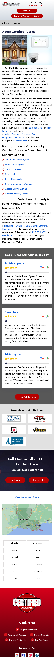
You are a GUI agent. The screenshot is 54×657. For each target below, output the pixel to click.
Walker (7, 134)
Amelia (14, 578)
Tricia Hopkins (13, 354)
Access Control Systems (16, 188)
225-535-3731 (36, 5)
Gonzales (15, 134)
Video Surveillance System (17, 159)
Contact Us (39, 480)
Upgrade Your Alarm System (27, 16)
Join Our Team (41, 640)
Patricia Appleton (14, 263)
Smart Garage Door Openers (18, 184)
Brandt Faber (12, 312)
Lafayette (43, 225)
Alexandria (38, 564)
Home (5, 23)
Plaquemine (9, 225)
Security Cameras (13, 169)
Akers (38, 557)
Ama (14, 571)
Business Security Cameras (17, 193)
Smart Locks (10, 174)
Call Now (15, 480)
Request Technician (28, 629)
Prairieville (26, 134)
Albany (14, 564)
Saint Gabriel (32, 225)
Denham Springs (16, 137)
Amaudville (38, 571)
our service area (19, 140)
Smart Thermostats (13, 179)
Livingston (20, 225)
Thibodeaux (7, 229)
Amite (38, 578)
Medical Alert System (14, 164)
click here (7, 235)
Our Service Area (27, 497)
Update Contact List (18, 640)
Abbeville (14, 543)
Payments (27, 10)
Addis (38, 550)
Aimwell (14, 557)
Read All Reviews (27, 396)
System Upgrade (41, 634)
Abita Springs (38, 543)
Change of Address (17, 634)
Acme (14, 550)
